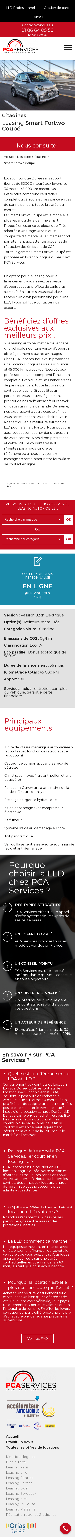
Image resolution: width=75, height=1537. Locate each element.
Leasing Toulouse (20, 1504)
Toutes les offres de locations (32, 1447)
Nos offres (24, 157)
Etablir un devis (19, 1442)
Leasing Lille (16, 1472)
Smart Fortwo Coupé (19, 163)
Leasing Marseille (20, 1509)
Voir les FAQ (37, 1339)
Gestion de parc (56, 8)
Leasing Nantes (19, 1483)
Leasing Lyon (17, 1488)
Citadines (40, 157)
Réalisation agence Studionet (31, 1515)
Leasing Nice (17, 1499)
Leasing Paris (17, 1467)
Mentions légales (20, 1457)
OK (68, 520)
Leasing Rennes (19, 1478)
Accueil (9, 157)
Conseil (37, 17)
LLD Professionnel (20, 8)
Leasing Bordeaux (21, 1494)
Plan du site (16, 1462)
